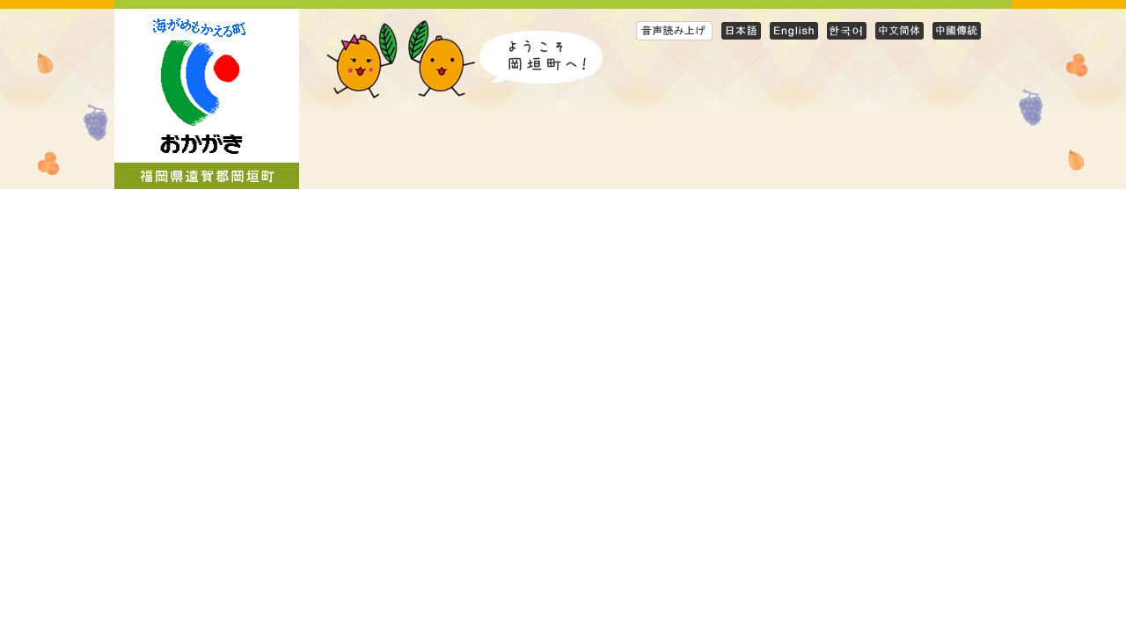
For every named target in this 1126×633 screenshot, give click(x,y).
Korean (846, 30)
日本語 (741, 30)
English (794, 30)
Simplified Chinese (899, 30)
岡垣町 (206, 99)
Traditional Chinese (956, 30)
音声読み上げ (674, 30)
